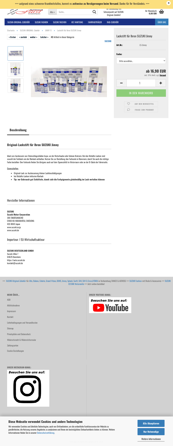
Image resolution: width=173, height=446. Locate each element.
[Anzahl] (141, 83)
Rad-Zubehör (113, 22)
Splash (70, 281)
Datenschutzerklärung (45, 432)
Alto (30, 281)
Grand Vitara (51, 281)
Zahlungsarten (12, 345)
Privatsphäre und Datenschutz (19, 334)
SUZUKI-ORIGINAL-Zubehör (18, 22)
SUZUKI (108, 41)
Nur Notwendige (151, 431)
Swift (75, 281)
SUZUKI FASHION (41, 22)
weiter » (33, 37)
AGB (8, 299)
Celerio (42, 281)
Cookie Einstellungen (15, 350)
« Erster (12, 37)
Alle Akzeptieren (151, 423)
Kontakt (10, 316)
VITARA (95, 281)
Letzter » (44, 37)
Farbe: (119, 54)
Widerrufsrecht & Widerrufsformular (21, 339)
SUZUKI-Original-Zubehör (16, 281)
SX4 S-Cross (87, 281)
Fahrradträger (95, 22)
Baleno (36, 281)
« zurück (23, 37)
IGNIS (59, 281)
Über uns (162, 22)
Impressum (11, 311)
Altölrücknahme (13, 305)
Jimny (64, 281)
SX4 (80, 281)
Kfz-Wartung (77, 22)
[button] (121, 83)
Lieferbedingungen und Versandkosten (22, 322)
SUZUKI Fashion (135, 281)
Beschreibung (18, 130)
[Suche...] (52, 12)
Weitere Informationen (151, 439)
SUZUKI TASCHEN (59, 22)
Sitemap (10, 328)
